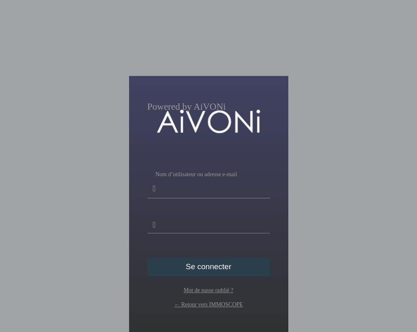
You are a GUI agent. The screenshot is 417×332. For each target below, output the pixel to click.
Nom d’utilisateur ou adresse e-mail (208, 184)
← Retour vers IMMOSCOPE (208, 304)
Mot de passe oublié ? (208, 290)
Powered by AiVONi (186, 107)
